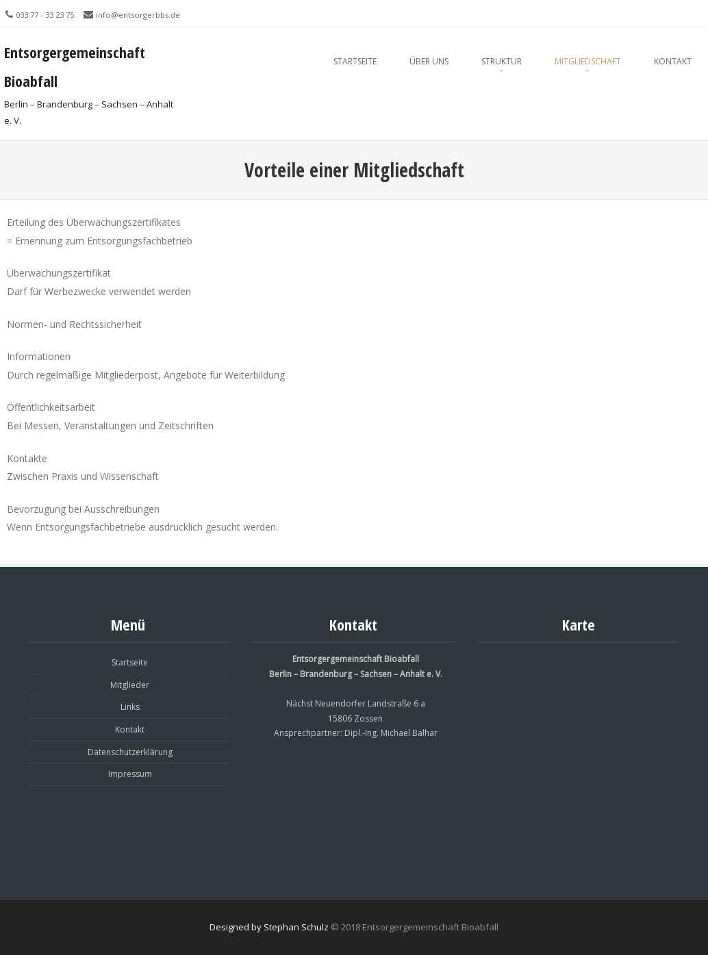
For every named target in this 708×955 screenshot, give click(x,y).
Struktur (501, 61)
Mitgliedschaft (588, 61)
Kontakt (673, 61)
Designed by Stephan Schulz (269, 927)
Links (130, 707)
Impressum (130, 774)
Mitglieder (129, 685)
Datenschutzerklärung (130, 752)
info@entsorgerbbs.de (138, 15)
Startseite (355, 61)
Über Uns (428, 61)
